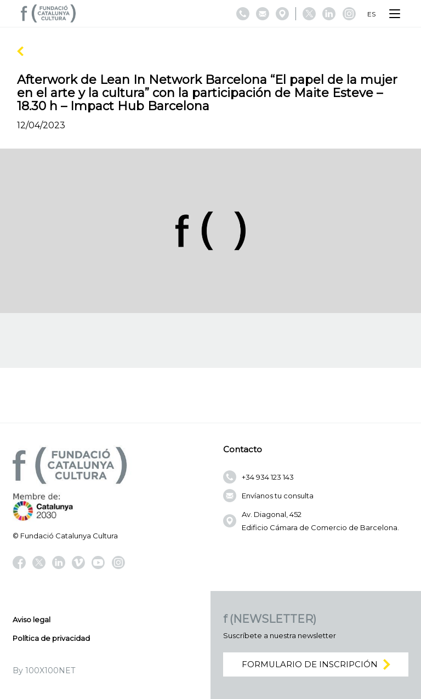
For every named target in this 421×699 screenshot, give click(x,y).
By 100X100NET (44, 670)
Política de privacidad (51, 638)
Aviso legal (31, 619)
